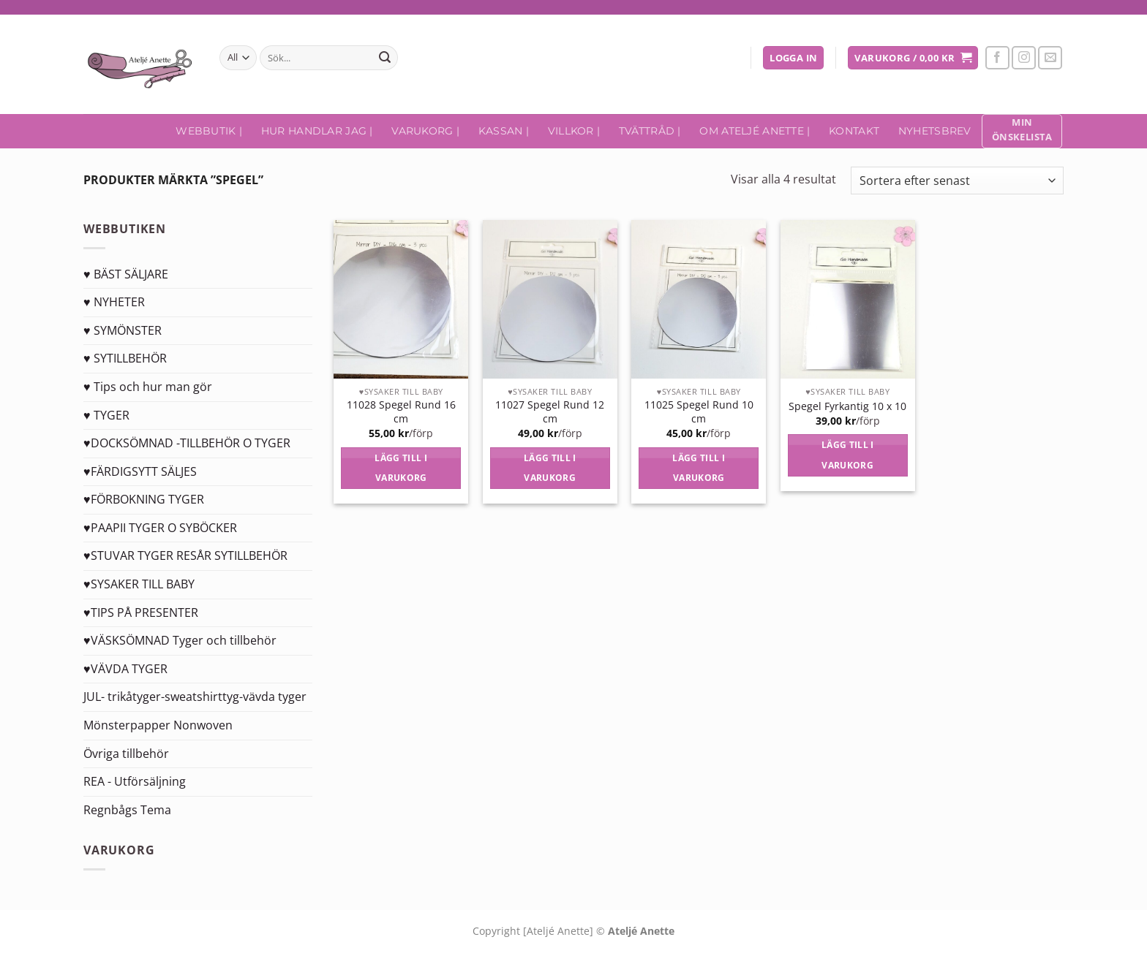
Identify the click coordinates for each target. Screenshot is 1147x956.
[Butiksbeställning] (957, 181)
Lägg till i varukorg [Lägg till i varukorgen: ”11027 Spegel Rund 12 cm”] (550, 468)
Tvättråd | (650, 130)
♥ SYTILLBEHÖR (125, 358)
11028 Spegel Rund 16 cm (401, 411)
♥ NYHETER (114, 302)
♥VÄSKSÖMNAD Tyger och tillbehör (180, 640)
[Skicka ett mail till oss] (1050, 58)
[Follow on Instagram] (1024, 58)
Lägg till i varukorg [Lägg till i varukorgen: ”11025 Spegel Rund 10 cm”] (698, 468)
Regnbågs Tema (127, 810)
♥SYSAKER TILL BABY (139, 584)
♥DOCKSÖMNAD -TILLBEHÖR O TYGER (186, 443)
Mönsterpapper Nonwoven (158, 725)
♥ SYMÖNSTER (122, 330)
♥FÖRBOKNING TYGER (143, 499)
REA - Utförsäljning (134, 781)
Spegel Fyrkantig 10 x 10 (847, 406)
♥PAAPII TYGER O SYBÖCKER (160, 528)
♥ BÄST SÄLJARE (125, 274)
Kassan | (503, 130)
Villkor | (574, 130)
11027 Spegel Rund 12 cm (549, 411)
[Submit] (384, 57)
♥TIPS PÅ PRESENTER (140, 612)
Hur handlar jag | (317, 130)
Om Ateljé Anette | (754, 130)
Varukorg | (425, 130)
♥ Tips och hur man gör (147, 387)
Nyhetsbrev (934, 130)
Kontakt (854, 130)
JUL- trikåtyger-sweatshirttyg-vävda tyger (195, 696)
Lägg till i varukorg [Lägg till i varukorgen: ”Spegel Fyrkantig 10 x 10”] (847, 455)
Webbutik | (209, 130)
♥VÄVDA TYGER (125, 669)
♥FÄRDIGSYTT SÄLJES (140, 471)
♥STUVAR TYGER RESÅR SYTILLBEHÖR (185, 555)
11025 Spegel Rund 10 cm (698, 411)
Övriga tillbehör (126, 754)
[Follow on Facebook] (997, 58)
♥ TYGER (106, 415)
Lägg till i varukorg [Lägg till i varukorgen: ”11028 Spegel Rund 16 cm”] (401, 468)
